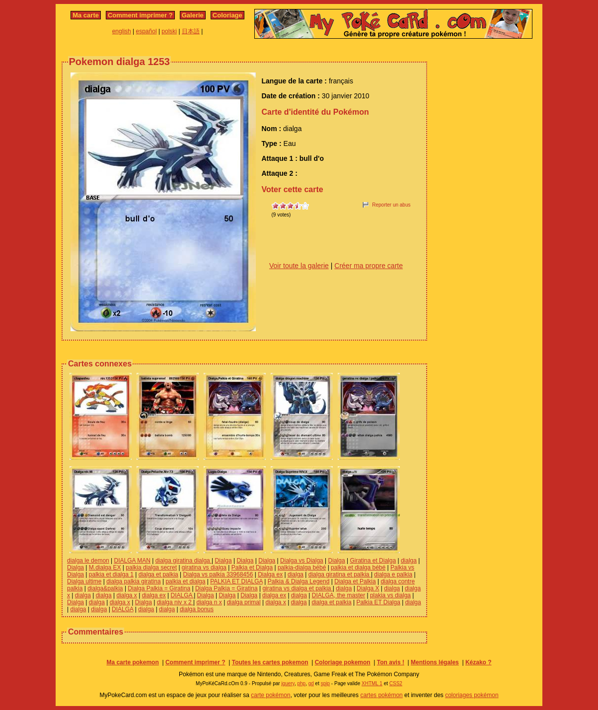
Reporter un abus (391, 205)
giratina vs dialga (204, 567)
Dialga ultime (84, 581)
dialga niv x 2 (175, 602)
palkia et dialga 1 (111, 574)
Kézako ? (478, 662)
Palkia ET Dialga (378, 602)
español (146, 31)
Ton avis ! (390, 662)
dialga (409, 560)
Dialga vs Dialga (301, 560)
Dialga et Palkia (354, 581)
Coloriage (227, 15)
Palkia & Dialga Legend (299, 581)
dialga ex (154, 595)
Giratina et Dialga (373, 560)
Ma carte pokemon (132, 662)
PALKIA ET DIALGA (236, 581)
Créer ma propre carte (368, 266)
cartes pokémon (381, 695)
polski (169, 31)
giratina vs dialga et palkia (297, 588)
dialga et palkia (158, 574)
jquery (288, 683)
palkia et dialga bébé (358, 567)
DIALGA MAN (132, 560)
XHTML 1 (372, 683)
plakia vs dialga (390, 595)
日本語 (191, 31)
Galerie (193, 15)
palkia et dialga (185, 581)
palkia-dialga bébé (302, 567)
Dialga (223, 560)
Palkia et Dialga (252, 567)
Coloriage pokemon (343, 662)
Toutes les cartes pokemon (270, 662)
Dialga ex (270, 574)
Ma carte (86, 15)
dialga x (126, 595)
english (121, 31)
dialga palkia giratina (133, 581)
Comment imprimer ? (140, 15)
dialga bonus (197, 609)
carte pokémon (270, 695)
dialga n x (209, 602)
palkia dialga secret (151, 567)
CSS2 (395, 683)
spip (325, 683)
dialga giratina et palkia (339, 574)
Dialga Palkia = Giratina (159, 588)
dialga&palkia (105, 588)
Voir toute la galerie (299, 266)
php (301, 683)
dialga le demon (88, 560)
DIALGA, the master (338, 595)
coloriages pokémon (471, 695)
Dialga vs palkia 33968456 (218, 574)
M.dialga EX (105, 567)
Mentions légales (435, 662)
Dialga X (368, 588)
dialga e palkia (393, 574)
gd (311, 683)
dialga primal (244, 602)
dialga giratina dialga (183, 560)
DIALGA (182, 595)
